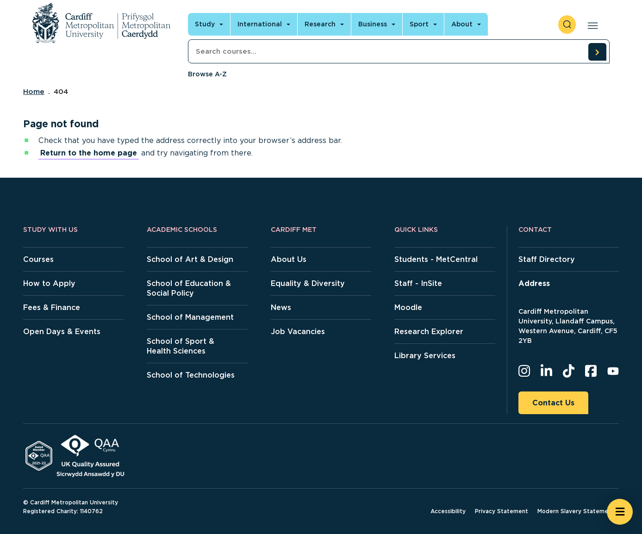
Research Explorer (428, 331)
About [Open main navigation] (462, 24)
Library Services (424, 355)
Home (33, 91)
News (281, 307)
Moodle (408, 307)
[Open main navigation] (591, 24)
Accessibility (448, 511)
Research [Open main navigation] (320, 24)
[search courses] (597, 52)
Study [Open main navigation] (205, 24)
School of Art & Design (190, 259)
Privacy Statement (501, 511)
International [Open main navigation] (259, 24)
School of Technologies (191, 375)
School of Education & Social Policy (189, 288)
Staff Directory (546, 259)
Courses (38, 259)
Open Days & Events (61, 331)
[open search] (567, 24)
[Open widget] (620, 512)
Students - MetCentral (436, 259)
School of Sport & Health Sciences (180, 346)
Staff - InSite (418, 283)
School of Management (190, 317)
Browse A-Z (207, 74)
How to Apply (49, 283)
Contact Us (553, 402)
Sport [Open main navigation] (419, 24)
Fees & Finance (51, 307)
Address (534, 283)
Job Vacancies (298, 331)
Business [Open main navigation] (372, 24)
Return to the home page (88, 153)
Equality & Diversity (308, 283)
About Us (288, 259)
